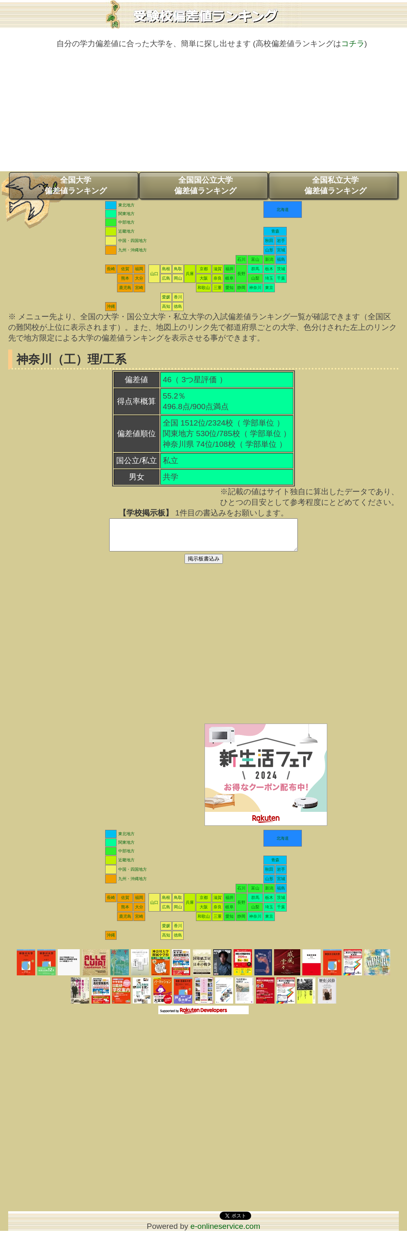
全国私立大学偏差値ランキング (335, 185)
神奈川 (255, 287)
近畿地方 (126, 231)
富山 (255, 259)
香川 (178, 297)
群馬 (255, 269)
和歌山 (204, 287)
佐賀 (125, 269)
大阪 (204, 278)
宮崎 (139, 287)
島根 (166, 269)
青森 (275, 231)
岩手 (281, 240)
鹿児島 (125, 287)
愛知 (229, 287)
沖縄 (111, 306)
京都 (204, 269)
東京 (269, 287)
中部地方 (126, 222)
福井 (229, 269)
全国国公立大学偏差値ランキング (205, 185)
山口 (154, 273)
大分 (139, 278)
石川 (241, 259)
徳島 (178, 306)
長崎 (111, 269)
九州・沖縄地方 (132, 250)
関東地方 (126, 213)
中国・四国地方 (132, 240)
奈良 (218, 278)
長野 (241, 273)
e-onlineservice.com (226, 1232)
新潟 (269, 259)
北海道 (283, 209)
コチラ (352, 43)
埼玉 (269, 278)
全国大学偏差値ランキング (76, 185)
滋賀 (218, 269)
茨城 (281, 269)
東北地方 (126, 205)
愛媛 (166, 297)
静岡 (241, 287)
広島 (166, 278)
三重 (218, 287)
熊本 (125, 278)
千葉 (281, 278)
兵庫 (190, 273)
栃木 (269, 269)
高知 (166, 306)
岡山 (178, 278)
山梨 (255, 278)
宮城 (281, 250)
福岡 (139, 269)
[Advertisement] (203, 114)
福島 (281, 259)
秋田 (269, 240)
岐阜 (229, 278)
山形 (269, 250)
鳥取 (178, 269)
